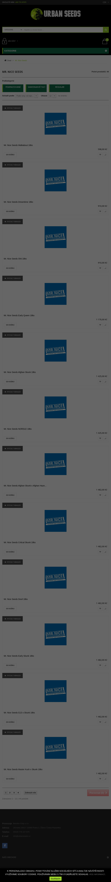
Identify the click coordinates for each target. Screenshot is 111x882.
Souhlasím (55, 878)
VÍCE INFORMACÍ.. (97, 874)
